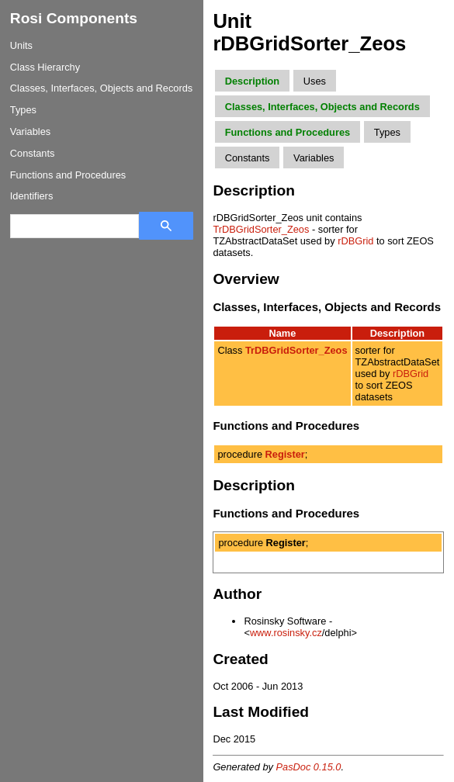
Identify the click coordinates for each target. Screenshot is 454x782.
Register (285, 454)
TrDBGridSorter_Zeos (261, 229)
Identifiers (31, 196)
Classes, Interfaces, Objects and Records (101, 88)
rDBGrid (355, 241)
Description (252, 81)
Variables (30, 131)
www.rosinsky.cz (286, 632)
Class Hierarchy (45, 67)
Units (21, 45)
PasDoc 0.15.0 (308, 767)
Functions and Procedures (68, 175)
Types (23, 110)
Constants (32, 153)
